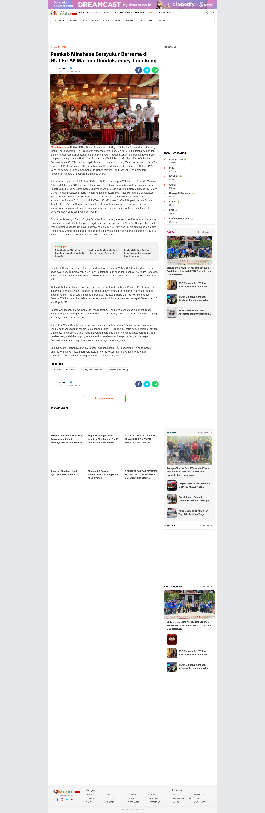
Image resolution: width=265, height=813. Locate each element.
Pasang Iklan (199, 795)
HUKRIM (118, 13)
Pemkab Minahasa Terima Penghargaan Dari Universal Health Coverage (137, 253)
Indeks (59, 20)
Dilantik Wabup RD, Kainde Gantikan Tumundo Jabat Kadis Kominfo (69, 253)
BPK (171, 168)
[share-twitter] (146, 70)
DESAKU (108, 13)
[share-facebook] (138, 70)
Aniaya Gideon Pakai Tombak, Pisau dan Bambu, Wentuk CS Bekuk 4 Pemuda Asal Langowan (188, 472)
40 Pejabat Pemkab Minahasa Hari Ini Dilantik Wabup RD (103, 251)
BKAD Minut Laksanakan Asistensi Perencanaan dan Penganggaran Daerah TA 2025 (193, 299)
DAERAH (98, 13)
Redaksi (175, 795)
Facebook (57, 801)
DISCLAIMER (199, 802)
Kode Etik (176, 802)
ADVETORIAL (85, 13)
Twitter (66, 801)
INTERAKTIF (131, 21)
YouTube (71, 801)
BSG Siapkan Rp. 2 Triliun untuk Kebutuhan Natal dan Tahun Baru (193, 285)
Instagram (62, 801)
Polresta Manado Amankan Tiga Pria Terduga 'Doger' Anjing (193, 513)
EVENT (117, 21)
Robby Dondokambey (92, 370)
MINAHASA (71, 370)
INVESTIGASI (147, 21)
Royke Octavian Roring (117, 370)
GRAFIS (110, 802)
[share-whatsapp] (155, 70)
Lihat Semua (203, 232)
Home (53, 47)
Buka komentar (104, 398)
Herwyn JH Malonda (180, 193)
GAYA (88, 802)
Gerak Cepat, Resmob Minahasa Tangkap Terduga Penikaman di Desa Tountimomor (193, 499)
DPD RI (110, 799)
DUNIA (105, 21)
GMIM (172, 185)
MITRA (162, 21)
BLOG (85, 21)
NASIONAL (140, 13)
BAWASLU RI (176, 159)
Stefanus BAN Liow (179, 218)
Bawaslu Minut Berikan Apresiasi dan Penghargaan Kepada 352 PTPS (193, 312)
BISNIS (73, 21)
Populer (152, 13)
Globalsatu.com (59, 147)
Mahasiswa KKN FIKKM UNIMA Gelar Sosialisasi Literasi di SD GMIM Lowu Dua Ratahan (189, 271)
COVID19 (132, 795)
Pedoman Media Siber (181, 799)
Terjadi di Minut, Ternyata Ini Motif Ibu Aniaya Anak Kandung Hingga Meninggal (194, 485)
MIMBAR (129, 13)
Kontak (196, 799)
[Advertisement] (132, 34)
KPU (171, 210)
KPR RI (172, 202)
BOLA (95, 21)
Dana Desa (153, 799)
